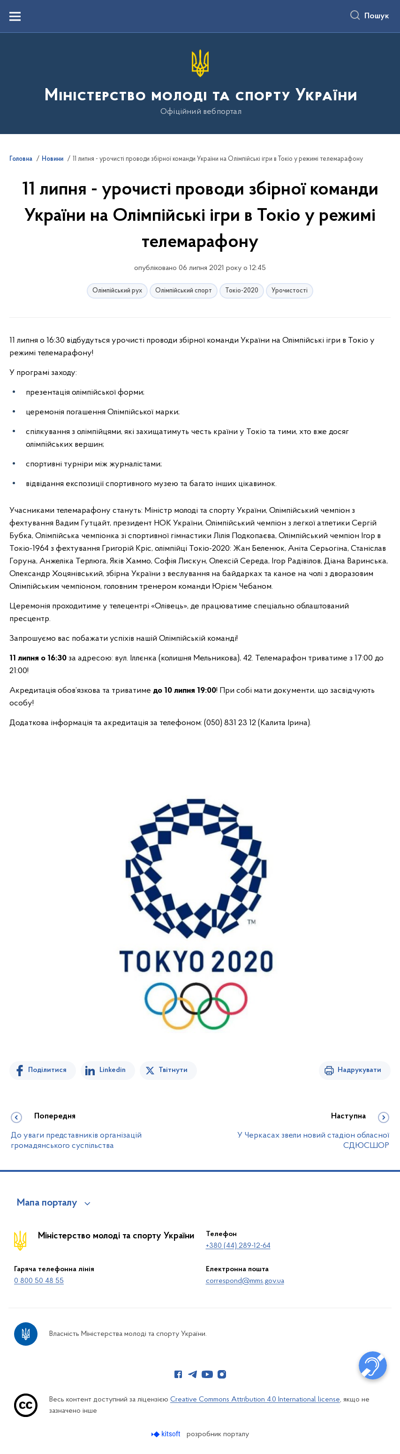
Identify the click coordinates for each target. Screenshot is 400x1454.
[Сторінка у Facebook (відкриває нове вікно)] (178, 1374)
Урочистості (290, 290)
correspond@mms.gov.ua (245, 1281)
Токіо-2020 (241, 290)
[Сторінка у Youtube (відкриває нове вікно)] (207, 1374)
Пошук (376, 16)
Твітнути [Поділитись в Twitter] (173, 1070)
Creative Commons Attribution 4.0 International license (255, 1399)
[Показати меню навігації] (15, 16)
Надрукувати (359, 1070)
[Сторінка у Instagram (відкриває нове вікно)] (221, 1374)
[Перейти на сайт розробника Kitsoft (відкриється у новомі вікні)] (166, 1434)
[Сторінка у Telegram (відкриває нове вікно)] (192, 1374)
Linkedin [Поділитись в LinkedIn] (112, 1070)
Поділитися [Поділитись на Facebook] (47, 1070)
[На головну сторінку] (200, 82)
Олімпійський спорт (183, 290)
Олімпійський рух (117, 290)
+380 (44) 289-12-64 (238, 1246)
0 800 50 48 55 (39, 1281)
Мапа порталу (47, 1203)
